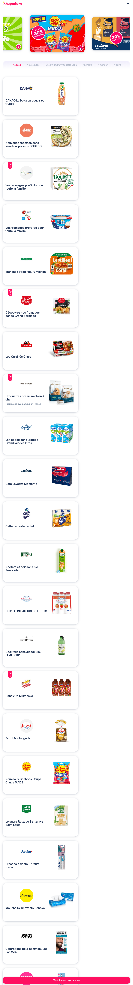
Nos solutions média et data (50, 945)
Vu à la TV (81, 959)
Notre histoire (82, 945)
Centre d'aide (8, 959)
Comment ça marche (11, 945)
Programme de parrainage (13, 954)
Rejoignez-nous (83, 968)
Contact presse (83, 963)
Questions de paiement (12, 950)
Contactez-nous (45, 954)
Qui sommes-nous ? (47, 950)
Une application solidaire (87, 950)
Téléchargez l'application (66, 980)
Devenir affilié (82, 954)
